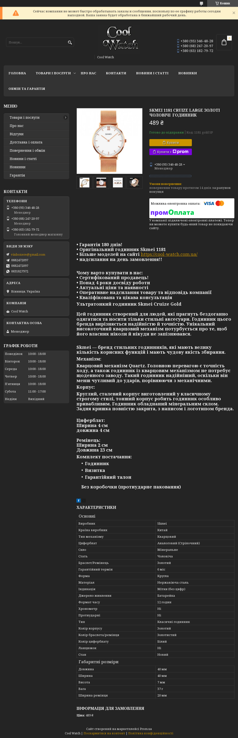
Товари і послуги (53, 73)
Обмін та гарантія (26, 88)
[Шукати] (70, 42)
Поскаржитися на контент (104, 733)
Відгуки (17, 134)
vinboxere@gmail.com (28, 254)
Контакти (116, 73)
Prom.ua (146, 729)
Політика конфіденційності (150, 733)
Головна (17, 73)
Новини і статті (152, 73)
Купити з (172, 152)
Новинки (187, 73)
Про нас (88, 73)
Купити (173, 142)
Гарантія (17, 175)
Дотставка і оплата (26, 142)
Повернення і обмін (27, 150)
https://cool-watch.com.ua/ (169, 254)
